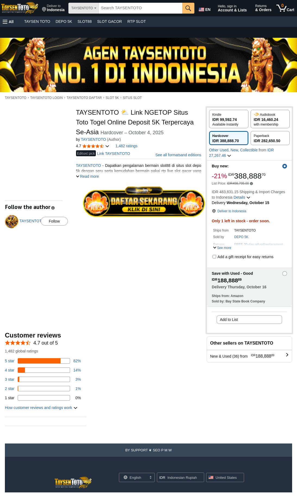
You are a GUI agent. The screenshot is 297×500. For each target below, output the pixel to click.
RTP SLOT (136, 21)
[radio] (228, 119)
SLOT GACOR (109, 21)
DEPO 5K (64, 21)
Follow (54, 221)
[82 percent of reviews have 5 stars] (43, 361)
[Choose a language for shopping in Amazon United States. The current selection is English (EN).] (204, 8)
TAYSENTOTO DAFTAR (84, 98)
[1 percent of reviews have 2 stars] (43, 388)
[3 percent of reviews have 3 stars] (43, 379)
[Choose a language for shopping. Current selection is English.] (133, 477)
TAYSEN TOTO (37, 21)
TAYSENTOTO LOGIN (46, 98)
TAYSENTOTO (15, 98)
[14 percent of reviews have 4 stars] (43, 370)
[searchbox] (140, 8)
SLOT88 (85, 21)
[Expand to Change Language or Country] (150, 478)
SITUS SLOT (132, 98)
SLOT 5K (112, 98)
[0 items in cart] (285, 8)
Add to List (229, 319)
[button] (53, 8)
